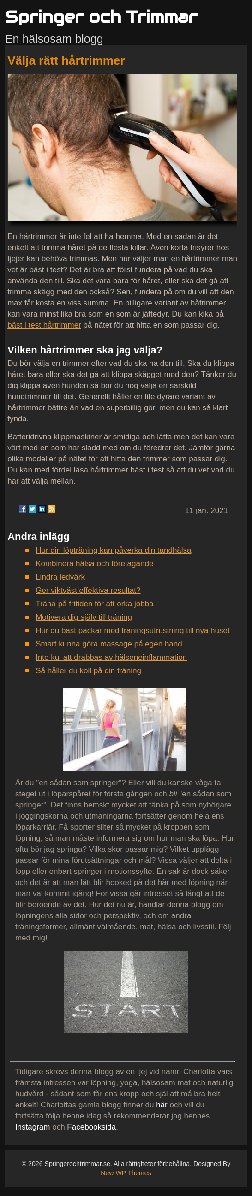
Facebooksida (91, 1127)
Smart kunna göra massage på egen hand (109, 644)
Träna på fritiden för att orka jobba (94, 603)
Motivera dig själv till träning (84, 617)
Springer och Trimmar (101, 16)
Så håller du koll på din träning (88, 670)
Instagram (32, 1127)
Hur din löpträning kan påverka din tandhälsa (113, 550)
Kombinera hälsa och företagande (94, 563)
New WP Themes (126, 1173)
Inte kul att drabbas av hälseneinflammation (111, 657)
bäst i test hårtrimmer (44, 325)
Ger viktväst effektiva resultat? (88, 590)
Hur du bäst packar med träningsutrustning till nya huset (133, 630)
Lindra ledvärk (60, 577)
